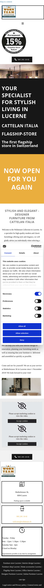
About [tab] (36, 253)
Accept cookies (22, 421)
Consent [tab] (7, 253)
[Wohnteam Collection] (9, 17)
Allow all (22, 326)
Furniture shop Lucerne (11, 567)
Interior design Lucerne (31, 563)
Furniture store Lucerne (12, 563)
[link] (22, 405)
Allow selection (22, 333)
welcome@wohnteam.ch (22, 522)
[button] (22, 59)
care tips (22, 580)
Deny (22, 340)
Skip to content (6, 2)
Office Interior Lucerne (31, 570)
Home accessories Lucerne (31, 567)
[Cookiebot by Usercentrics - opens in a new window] (31, 246)
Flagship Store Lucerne (12, 570)
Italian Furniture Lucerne (33, 574)
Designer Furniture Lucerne (12, 574)
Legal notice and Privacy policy (14, 585)
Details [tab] (22, 253)
